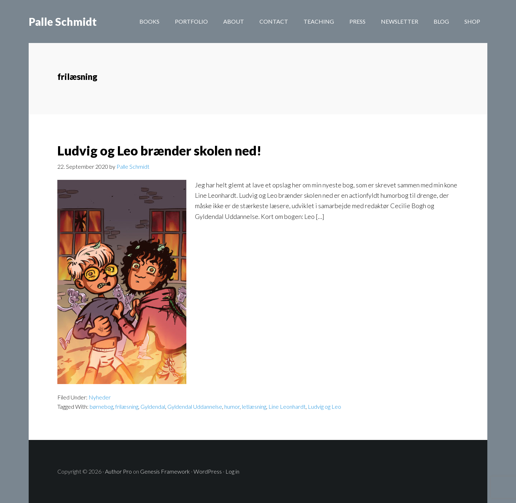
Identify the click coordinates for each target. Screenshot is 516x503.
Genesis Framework (165, 471)
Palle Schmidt (63, 21)
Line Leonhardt (287, 406)
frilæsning (126, 406)
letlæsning (254, 406)
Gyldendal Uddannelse (194, 406)
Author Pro (118, 471)
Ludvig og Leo (324, 406)
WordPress (208, 471)
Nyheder (100, 397)
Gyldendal (152, 406)
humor (232, 406)
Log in (232, 471)
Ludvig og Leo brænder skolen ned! (159, 150)
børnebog (101, 406)
